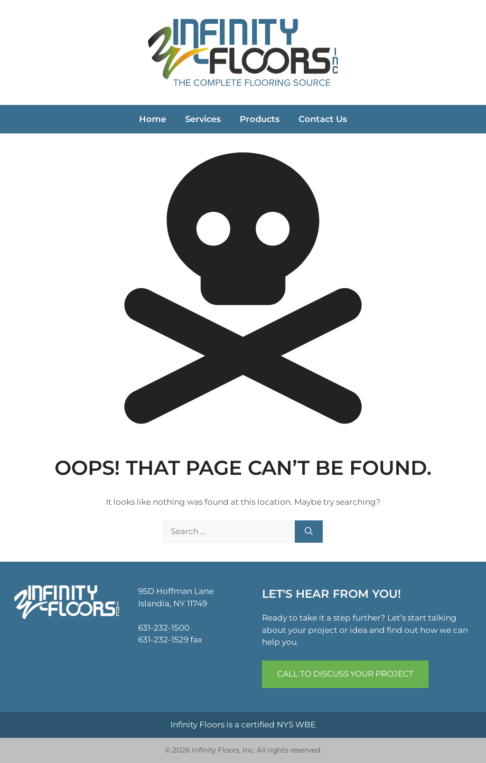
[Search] (309, 531)
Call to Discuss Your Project (345, 673)
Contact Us (323, 119)
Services (203, 119)
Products (260, 119)
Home (152, 119)
